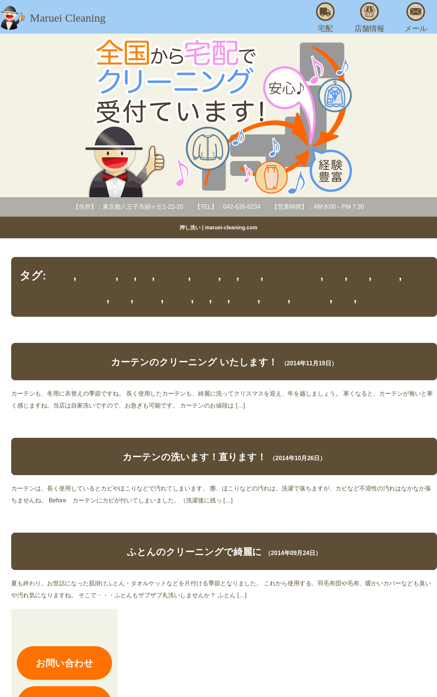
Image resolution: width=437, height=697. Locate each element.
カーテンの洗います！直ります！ (194, 457)
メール (416, 17)
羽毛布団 (275, 300)
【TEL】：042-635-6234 (228, 207)
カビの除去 (173, 277)
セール (251, 277)
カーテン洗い (97, 277)
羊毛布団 (245, 300)
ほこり (360, 277)
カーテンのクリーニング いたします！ (194, 362)
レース (121, 300)
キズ (230, 277)
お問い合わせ (64, 663)
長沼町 (345, 300)
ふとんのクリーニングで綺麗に (194, 551)
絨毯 (221, 300)
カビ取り (206, 277)
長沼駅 (369, 300)
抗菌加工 (149, 300)
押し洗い (179, 300)
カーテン (61, 277)
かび (146, 277)
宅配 (325, 17)
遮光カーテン (311, 300)
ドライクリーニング (293, 277)
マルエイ (387, 277)
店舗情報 (369, 17)
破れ (203, 300)
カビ (127, 277)
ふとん (335, 277)
